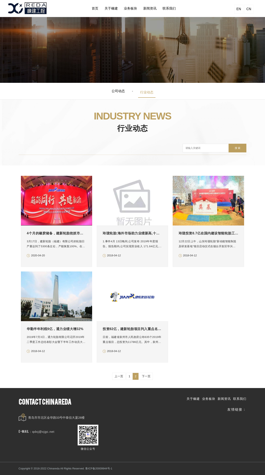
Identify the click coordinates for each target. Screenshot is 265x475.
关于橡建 (193, 398)
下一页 (146, 376)
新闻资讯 (224, 398)
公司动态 (118, 91)
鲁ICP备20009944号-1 (98, 468)
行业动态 (146, 92)
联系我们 (239, 398)
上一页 (118, 376)
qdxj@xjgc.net (43, 431)
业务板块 (208, 398)
